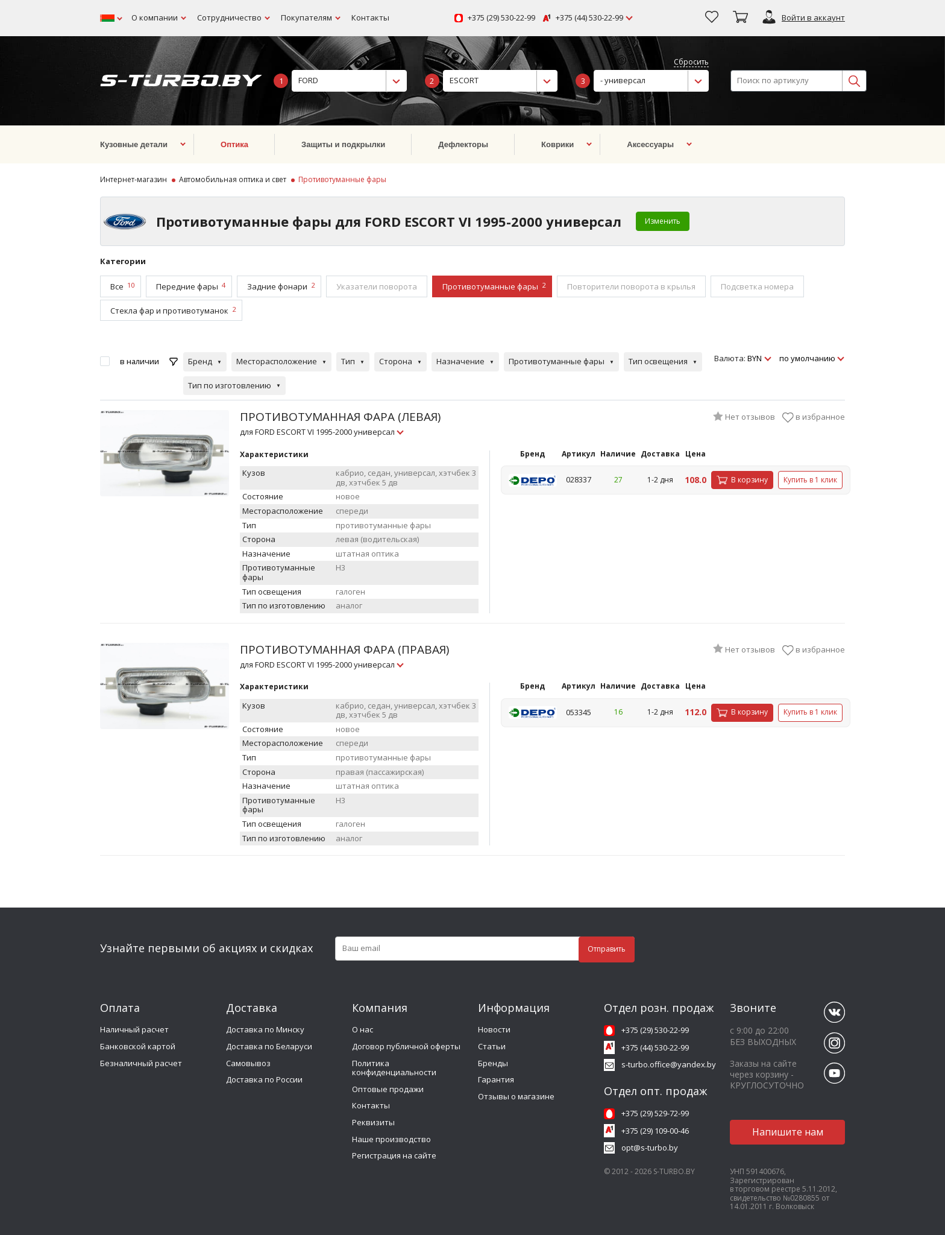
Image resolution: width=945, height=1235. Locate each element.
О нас (362, 1029)
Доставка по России (264, 1079)
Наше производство (391, 1139)
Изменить (662, 221)
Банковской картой (137, 1046)
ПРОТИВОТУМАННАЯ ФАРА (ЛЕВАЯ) (340, 423)
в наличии (139, 361)
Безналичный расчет (141, 1063)
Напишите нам (787, 1132)
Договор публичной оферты (406, 1046)
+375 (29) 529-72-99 (655, 1113)
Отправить (607, 949)
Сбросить (691, 62)
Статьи (492, 1046)
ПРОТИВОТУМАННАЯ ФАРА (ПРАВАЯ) (344, 656)
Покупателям (306, 17)
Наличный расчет (134, 1029)
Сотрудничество (229, 17)
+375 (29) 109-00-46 (655, 1130)
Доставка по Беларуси (269, 1046)
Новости (494, 1029)
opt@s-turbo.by (649, 1147)
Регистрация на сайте (394, 1155)
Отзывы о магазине (516, 1096)
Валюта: (730, 359)
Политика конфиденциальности (394, 1068)
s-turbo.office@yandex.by (668, 1064)
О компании (154, 17)
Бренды (493, 1063)
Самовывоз (248, 1063)
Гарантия (496, 1079)
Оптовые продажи (388, 1089)
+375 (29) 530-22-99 (501, 18)
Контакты (370, 17)
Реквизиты (373, 1122)
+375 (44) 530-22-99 (589, 18)
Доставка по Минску (265, 1029)
